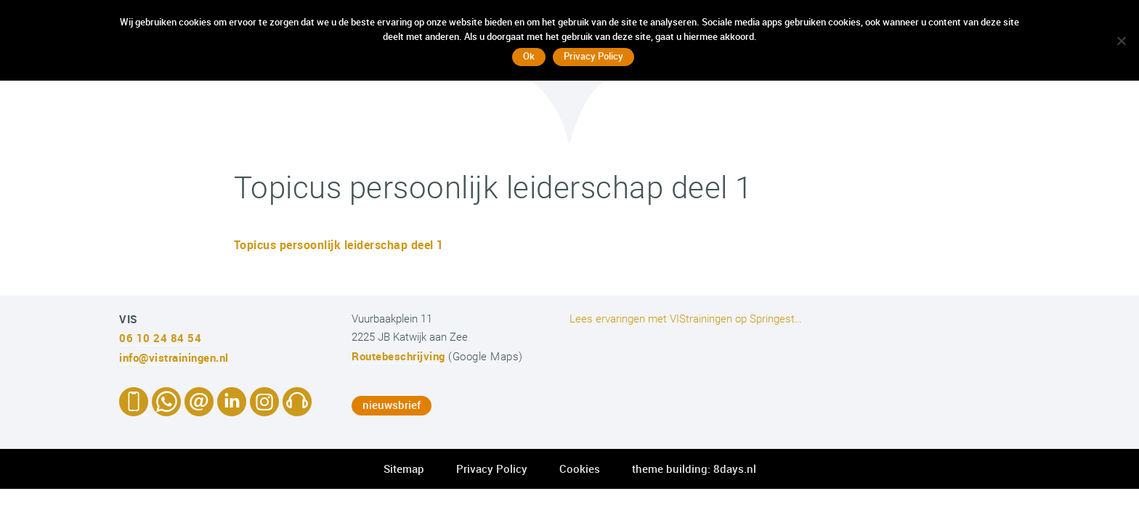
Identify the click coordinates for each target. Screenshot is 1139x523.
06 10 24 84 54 (160, 338)
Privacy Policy (491, 468)
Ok (529, 55)
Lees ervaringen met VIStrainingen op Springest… (686, 318)
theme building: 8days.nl (694, 468)
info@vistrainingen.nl (174, 357)
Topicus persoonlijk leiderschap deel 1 (339, 245)
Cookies (579, 468)
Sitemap (404, 468)
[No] (1121, 40)
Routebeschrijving (398, 356)
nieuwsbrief (391, 404)
